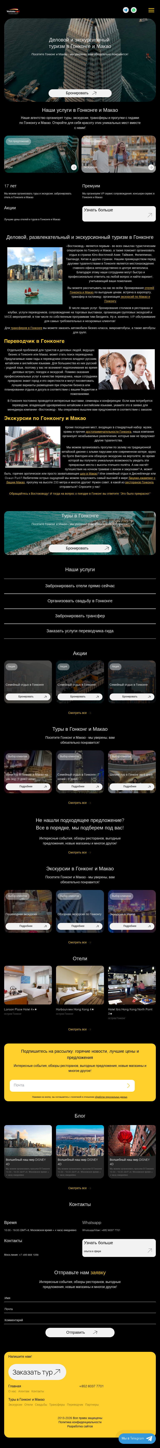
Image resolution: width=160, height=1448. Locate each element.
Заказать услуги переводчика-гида (80, 631)
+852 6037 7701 (110, 1230)
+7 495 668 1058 (29, 1255)
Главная (14, 1386)
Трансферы (57, 1404)
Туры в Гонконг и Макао (26, 1399)
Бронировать (77, 93)
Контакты (37, 1391)
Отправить (75, 1333)
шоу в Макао (89, 473)
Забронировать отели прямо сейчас (80, 586)
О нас (12, 1391)
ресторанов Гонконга (139, 482)
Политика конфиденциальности (80, 1422)
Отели (28, 1404)
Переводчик (75, 1404)
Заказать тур (32, 1372)
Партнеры (92, 1404)
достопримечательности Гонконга (108, 431)
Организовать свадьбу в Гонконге (80, 601)
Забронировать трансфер (80, 616)
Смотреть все (77, 713)
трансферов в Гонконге (26, 328)
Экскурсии (15, 1404)
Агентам (23, 1391)
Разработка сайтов (80, 1426)
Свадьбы (41, 1404)
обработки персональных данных (111, 1097)
